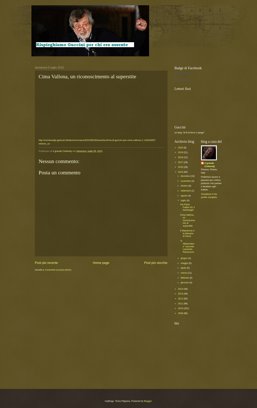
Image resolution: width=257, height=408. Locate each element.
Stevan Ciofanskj (182, 73)
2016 (181, 167)
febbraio (185, 277)
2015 (181, 172)
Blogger (148, 401)
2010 (181, 308)
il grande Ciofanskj (210, 165)
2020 (181, 147)
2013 (181, 293)
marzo (184, 272)
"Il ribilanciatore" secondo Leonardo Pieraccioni (187, 246)
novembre (186, 181)
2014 (181, 289)
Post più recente (46, 263)
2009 (181, 313)
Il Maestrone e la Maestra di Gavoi (187, 233)
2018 (181, 157)
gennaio (185, 282)
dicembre (186, 176)
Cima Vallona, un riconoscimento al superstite (187, 220)
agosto (184, 195)
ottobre (184, 185)
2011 (181, 303)
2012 (181, 298)
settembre (186, 190)
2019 (181, 152)
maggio (185, 263)
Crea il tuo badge (182, 80)
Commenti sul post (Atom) (58, 269)
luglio (184, 200)
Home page (101, 263)
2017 (181, 162)
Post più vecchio (155, 263)
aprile (184, 268)
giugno (184, 258)
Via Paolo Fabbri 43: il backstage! (187, 207)
